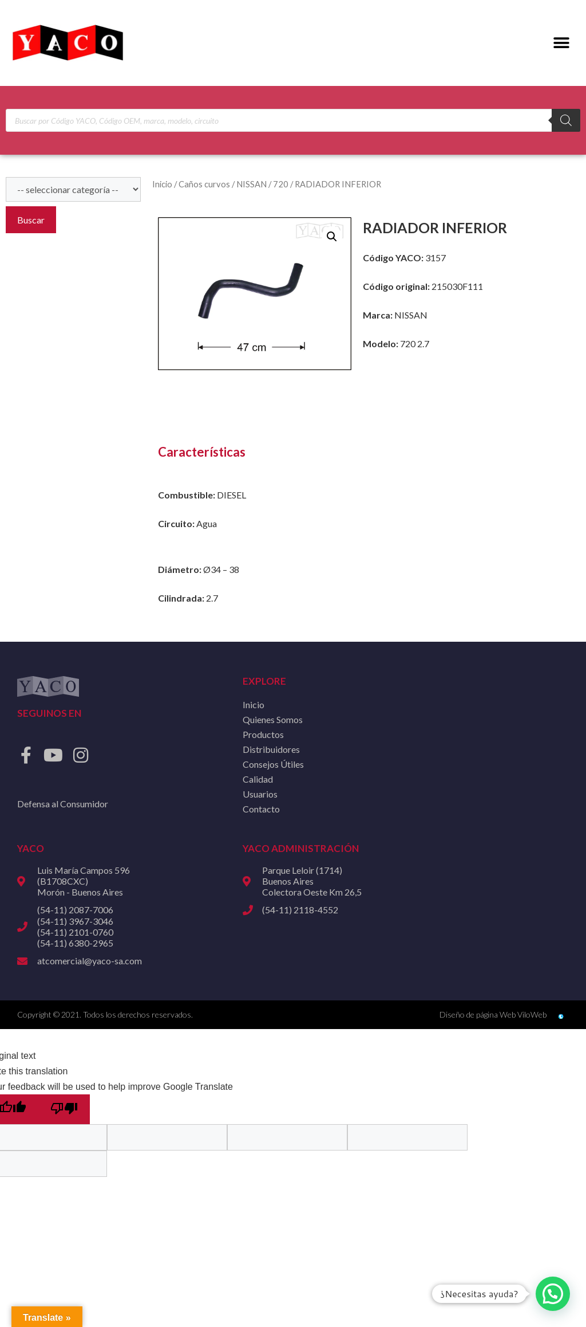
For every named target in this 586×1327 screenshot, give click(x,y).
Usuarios (260, 793)
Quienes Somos (273, 719)
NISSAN (251, 184)
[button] (562, 43)
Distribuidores (271, 749)
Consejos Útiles (273, 764)
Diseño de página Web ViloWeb (493, 1014)
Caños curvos (204, 184)
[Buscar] (566, 120)
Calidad (258, 779)
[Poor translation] (64, 1109)
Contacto (261, 808)
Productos (263, 734)
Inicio (162, 184)
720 (280, 184)
